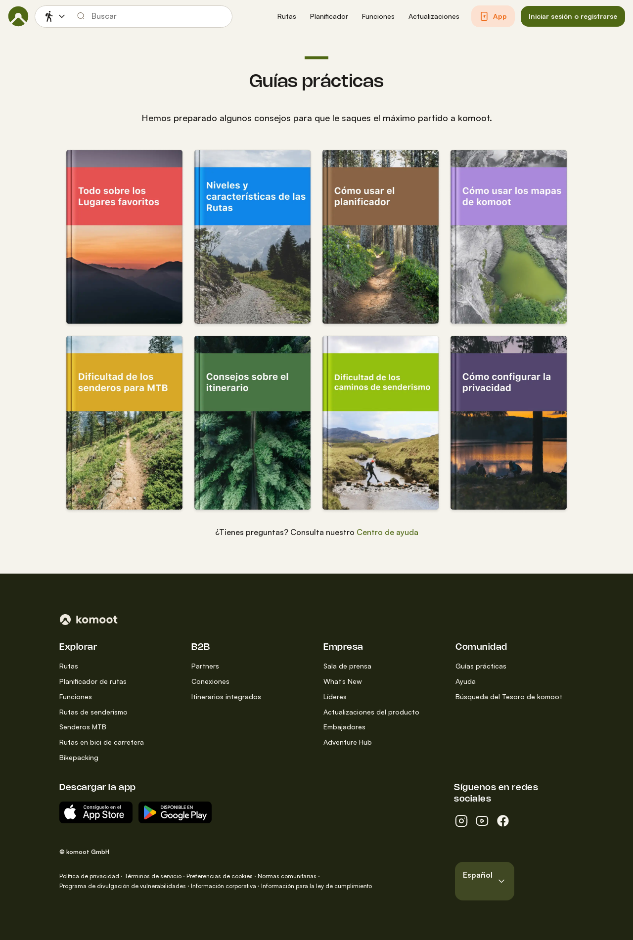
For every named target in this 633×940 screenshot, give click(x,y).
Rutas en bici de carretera (101, 742)
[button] (286, 16)
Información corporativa (223, 886)
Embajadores (344, 726)
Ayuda (465, 681)
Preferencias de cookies (219, 876)
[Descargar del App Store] (96, 812)
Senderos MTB (82, 726)
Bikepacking (78, 757)
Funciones (75, 696)
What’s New (342, 681)
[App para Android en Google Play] (175, 812)
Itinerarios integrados (226, 696)
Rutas (68, 666)
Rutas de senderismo (93, 712)
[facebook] (503, 820)
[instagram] (461, 820)
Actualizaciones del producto (371, 712)
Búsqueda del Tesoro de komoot (508, 696)
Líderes (335, 696)
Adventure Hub (347, 742)
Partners (205, 666)
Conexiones (210, 681)
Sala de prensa (347, 666)
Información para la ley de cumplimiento (316, 886)
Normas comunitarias (287, 876)
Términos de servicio (152, 876)
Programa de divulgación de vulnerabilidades (122, 886)
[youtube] (482, 820)
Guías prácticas (480, 666)
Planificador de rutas (93, 681)
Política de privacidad (89, 876)
